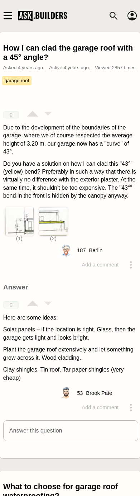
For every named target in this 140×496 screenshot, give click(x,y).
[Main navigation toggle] (7, 16)
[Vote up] (32, 114)
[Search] (113, 16)
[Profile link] (96, 250)
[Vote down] (48, 114)
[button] (70, 430)
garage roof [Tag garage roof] (17, 80)
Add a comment (100, 265)
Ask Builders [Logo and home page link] (43, 16)
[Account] (132, 16)
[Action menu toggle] (131, 265)
